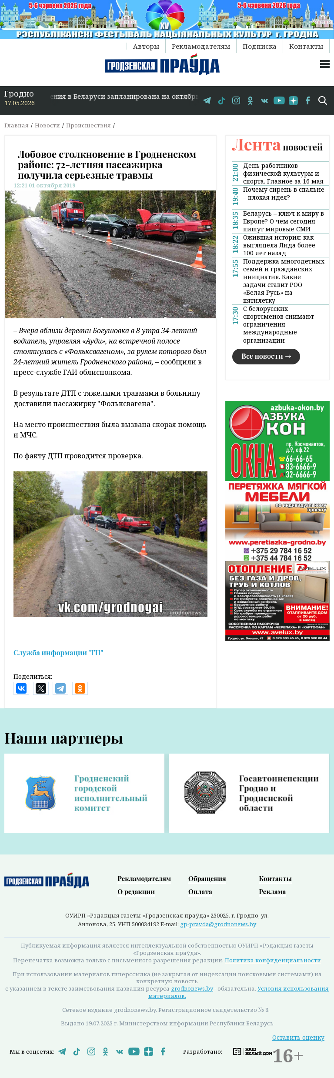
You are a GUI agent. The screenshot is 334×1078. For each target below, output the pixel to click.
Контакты (306, 46)
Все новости (262, 355)
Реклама (272, 891)
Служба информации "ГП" (58, 652)
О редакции (136, 891)
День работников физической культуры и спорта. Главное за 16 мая (283, 173)
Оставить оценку (298, 1037)
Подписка (260, 46)
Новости (47, 125)
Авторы (146, 46)
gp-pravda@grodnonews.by (218, 924)
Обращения (207, 878)
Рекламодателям (201, 46)
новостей (277, 147)
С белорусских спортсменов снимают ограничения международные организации (278, 324)
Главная (16, 125)
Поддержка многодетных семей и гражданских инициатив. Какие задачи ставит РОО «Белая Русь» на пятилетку (283, 280)
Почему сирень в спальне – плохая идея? (283, 193)
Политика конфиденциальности (273, 960)
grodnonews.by (192, 988)
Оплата (200, 891)
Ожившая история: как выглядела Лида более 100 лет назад (279, 245)
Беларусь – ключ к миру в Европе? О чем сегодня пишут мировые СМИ (283, 221)
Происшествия (88, 125)
